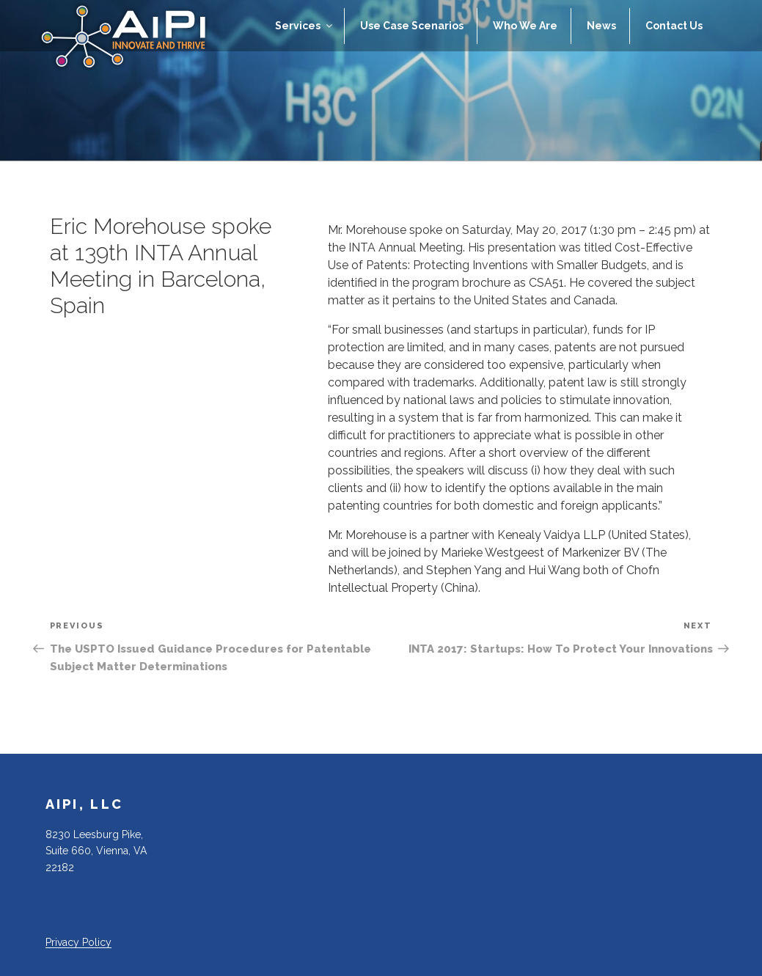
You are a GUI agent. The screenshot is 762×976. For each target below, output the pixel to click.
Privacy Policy (78, 942)
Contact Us (674, 26)
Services (304, 26)
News (601, 26)
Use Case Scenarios (412, 26)
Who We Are (525, 26)
